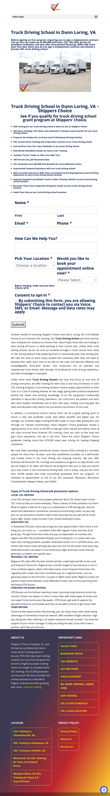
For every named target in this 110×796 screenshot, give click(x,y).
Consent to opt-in (32, 295)
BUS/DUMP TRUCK (71, 653)
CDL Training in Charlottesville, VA (24, 733)
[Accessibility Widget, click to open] (104, 790)
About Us (65, 739)
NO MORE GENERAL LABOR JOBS (77, 686)
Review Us (66, 746)
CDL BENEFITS (69, 661)
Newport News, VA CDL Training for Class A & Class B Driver (27, 777)
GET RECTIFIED (69, 669)
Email (21, 223)
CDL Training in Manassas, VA (31, 743)
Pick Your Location (33, 258)
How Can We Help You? (36, 238)
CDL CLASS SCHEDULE (74, 703)
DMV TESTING (68, 695)
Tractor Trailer (68, 646)
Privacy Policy (68, 731)
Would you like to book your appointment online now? (75, 265)
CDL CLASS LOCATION (73, 711)
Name (22, 202)
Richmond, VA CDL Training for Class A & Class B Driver (29, 762)
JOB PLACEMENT (70, 676)
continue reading (32, 687)
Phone (64, 223)
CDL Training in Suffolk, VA (29, 750)
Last (60, 215)
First (18, 215)
